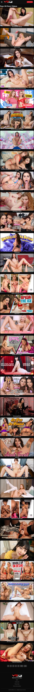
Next (21, 665)
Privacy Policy (17, 684)
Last (25, 665)
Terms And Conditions (17, 686)
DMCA (17, 679)
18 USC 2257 (17, 681)
